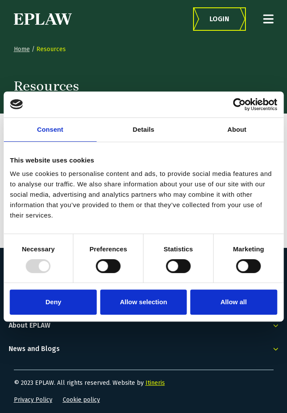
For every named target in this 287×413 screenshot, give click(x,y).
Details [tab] (144, 129)
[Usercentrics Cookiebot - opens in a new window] (239, 104)
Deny (53, 302)
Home (22, 49)
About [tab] (236, 129)
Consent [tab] (50, 129)
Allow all (233, 302)
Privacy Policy (33, 399)
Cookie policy (81, 399)
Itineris (155, 383)
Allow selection (143, 302)
